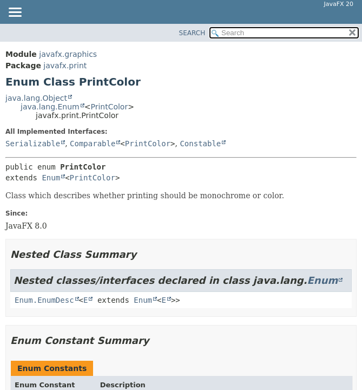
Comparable (92, 143)
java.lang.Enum (50, 106)
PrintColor (109, 106)
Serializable (32, 143)
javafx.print (65, 65)
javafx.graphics (68, 54)
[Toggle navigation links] (14, 13)
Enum (51, 177)
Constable (200, 143)
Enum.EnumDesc (44, 300)
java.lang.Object (36, 98)
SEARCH (192, 33)
